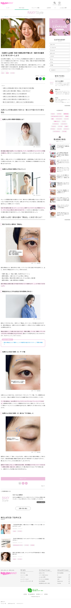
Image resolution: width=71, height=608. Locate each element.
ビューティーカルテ (25, 579)
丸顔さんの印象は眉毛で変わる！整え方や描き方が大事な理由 (18, 88)
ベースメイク (53, 47)
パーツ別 (60, 126)
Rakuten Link (60, 581)
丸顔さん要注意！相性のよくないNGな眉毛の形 (15, 93)
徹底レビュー (56, 121)
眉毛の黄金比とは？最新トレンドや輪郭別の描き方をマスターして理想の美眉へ (23, 343)
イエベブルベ (63, 123)
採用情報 (46, 594)
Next (42, 486)
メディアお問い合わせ (43, 575)
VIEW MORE (67, 105)
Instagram (59, 577)
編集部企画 (66, 113)
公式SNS (49, 7)
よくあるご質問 (63, 7)
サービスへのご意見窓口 (44, 579)
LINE (58, 579)
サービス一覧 (3, 603)
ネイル (51, 59)
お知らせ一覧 (41, 573)
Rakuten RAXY (7, 3)
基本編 (7, 72)
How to (3, 72)
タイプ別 (64, 131)
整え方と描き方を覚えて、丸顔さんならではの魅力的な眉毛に (18, 102)
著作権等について (39, 594)
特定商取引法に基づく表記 (44, 583)
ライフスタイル (56, 131)
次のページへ (23, 479)
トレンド (66, 118)
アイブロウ (12, 72)
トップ (7, 7)
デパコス (52, 128)
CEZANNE (32, 545)
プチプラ (53, 126)
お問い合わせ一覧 (11, 603)
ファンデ (59, 128)
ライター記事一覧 (41, 502)
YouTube (59, 583)
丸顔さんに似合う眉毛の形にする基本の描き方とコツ (16, 99)
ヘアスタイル (55, 123)
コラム (51, 62)
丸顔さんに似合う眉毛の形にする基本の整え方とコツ (16, 96)
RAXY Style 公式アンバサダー (17, 545)
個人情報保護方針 (31, 594)
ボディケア (52, 53)
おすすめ (59, 113)
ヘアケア (52, 56)
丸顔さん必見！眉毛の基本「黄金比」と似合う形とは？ (17, 91)
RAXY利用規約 (42, 581)
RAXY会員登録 (60, 573)
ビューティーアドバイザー (26, 581)
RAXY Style (21, 7)
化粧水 (66, 126)
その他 (51, 65)
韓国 (52, 118)
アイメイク (6, 71)
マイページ (23, 577)
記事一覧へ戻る (23, 508)
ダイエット (66, 128)
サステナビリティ (20, 603)
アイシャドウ (59, 118)
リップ (64, 121)
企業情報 (25, 594)
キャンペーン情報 (35, 7)
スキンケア (52, 44)
